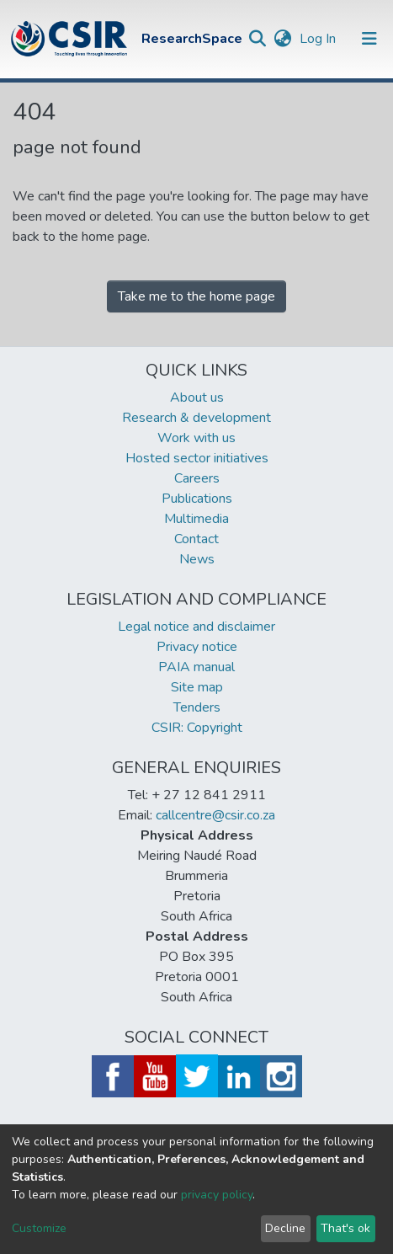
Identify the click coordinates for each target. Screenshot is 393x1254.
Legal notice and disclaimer (196, 626)
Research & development (196, 417)
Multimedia (196, 519)
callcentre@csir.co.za (215, 815)
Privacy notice (197, 647)
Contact (196, 539)
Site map (197, 687)
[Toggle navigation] (369, 39)
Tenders (196, 707)
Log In (319, 38)
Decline (285, 1228)
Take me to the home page (196, 296)
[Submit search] (257, 39)
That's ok (345, 1228)
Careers (197, 478)
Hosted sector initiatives (196, 458)
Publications (197, 498)
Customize (39, 1228)
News (197, 559)
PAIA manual (196, 667)
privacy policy (216, 1195)
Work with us (196, 438)
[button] (282, 39)
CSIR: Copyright (196, 727)
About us (197, 397)
